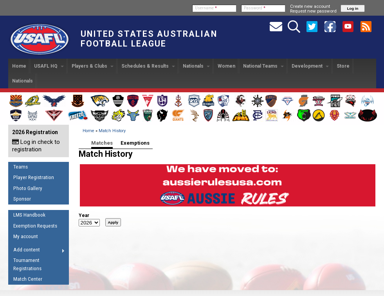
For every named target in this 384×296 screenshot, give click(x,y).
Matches (102, 143)
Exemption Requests (35, 226)
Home (19, 66)
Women (226, 66)
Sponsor (22, 199)
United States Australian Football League (149, 38)
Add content (36, 251)
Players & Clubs (93, 66)
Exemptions (135, 143)
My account (25, 236)
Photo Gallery (27, 188)
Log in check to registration (36, 145)
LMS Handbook (29, 215)
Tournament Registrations (27, 264)
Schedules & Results (148, 66)
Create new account (310, 6)
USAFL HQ (49, 66)
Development (310, 66)
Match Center (27, 279)
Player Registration (33, 177)
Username (206, 8)
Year (84, 215)
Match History (112, 130)
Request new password (313, 11)
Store (343, 66)
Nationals (196, 66)
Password (254, 8)
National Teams (263, 66)
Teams (20, 167)
